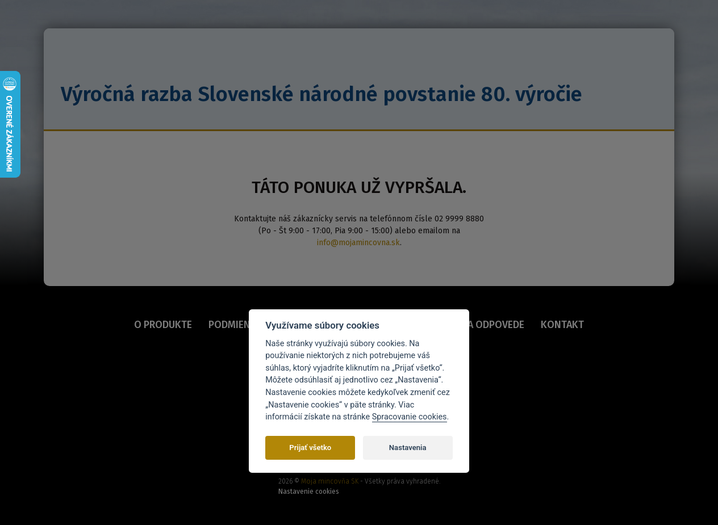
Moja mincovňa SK (329, 481)
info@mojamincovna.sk (358, 242)
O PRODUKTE (163, 324)
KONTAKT (562, 324)
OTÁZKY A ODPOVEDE (477, 324)
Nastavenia (408, 447)
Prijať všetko (310, 447)
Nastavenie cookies (308, 491)
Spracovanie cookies (409, 417)
